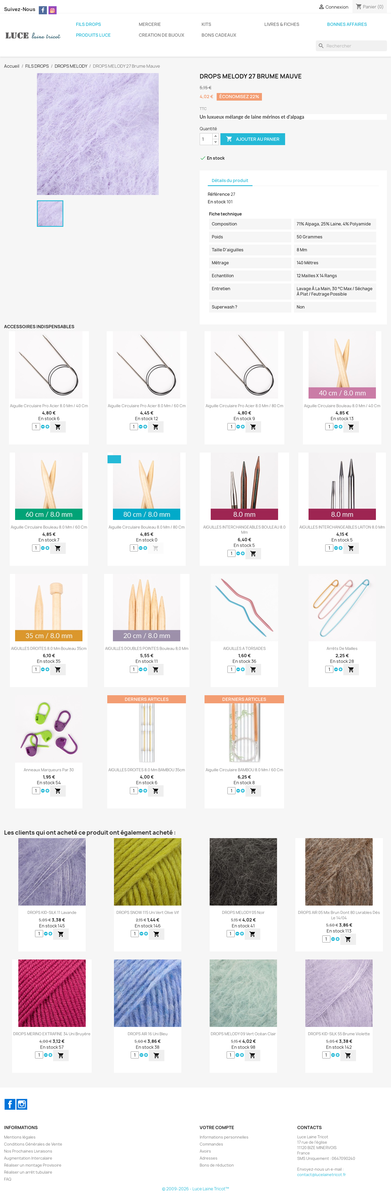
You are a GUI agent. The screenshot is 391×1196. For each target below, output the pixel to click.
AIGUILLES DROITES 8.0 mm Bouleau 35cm (48, 648)
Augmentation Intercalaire (28, 1158)
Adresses (208, 1158)
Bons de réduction (217, 1165)
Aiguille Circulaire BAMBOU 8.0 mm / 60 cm (244, 769)
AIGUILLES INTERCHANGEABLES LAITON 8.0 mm (342, 527)
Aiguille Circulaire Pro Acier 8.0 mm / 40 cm (49, 405)
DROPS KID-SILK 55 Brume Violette (339, 1033)
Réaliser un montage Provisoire (32, 1165)
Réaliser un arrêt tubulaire (28, 1172)
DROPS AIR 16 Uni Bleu (148, 1033)
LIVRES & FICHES (281, 24)
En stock (217, 201)
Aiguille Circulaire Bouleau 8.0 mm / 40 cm (342, 405)
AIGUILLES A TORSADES (244, 648)
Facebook (10, 1104)
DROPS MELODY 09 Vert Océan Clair (243, 1033)
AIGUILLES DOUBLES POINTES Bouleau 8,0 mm (146, 648)
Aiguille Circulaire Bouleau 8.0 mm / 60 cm (49, 527)
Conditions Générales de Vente (33, 1144)
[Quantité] (206, 139)
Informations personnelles (224, 1137)
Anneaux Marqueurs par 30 (49, 769)
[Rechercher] (351, 45)
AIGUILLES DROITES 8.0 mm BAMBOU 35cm (146, 769)
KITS (206, 24)
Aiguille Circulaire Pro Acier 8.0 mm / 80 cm (244, 405)
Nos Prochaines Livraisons (28, 1151)
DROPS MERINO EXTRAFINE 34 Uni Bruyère (52, 1033)
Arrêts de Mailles (342, 648)
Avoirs (205, 1151)
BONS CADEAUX (219, 35)
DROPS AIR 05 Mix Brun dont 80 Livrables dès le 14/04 (339, 915)
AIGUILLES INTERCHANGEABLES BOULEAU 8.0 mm (244, 530)
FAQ (7, 1179)
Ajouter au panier (252, 139)
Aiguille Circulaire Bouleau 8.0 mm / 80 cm (147, 527)
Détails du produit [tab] (230, 180)
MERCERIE (150, 24)
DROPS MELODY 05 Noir (243, 912)
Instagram (21, 1104)
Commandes (211, 1144)
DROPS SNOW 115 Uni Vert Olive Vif (147, 912)
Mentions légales (20, 1137)
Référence (219, 194)
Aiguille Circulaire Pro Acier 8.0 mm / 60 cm (147, 405)
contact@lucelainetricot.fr (321, 1174)
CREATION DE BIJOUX (161, 35)
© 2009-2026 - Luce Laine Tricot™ (195, 1189)
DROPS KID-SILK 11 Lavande (52, 912)
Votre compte (217, 1127)
